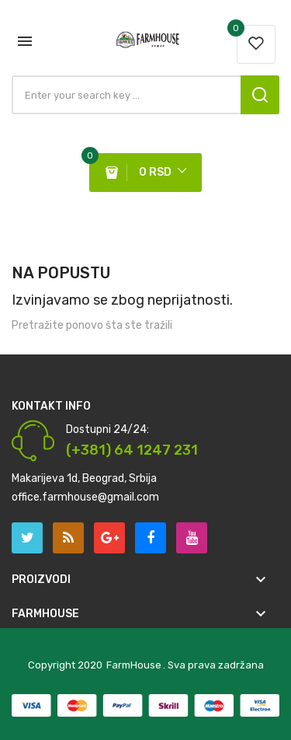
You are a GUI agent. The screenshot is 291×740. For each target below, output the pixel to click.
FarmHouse (133, 665)
